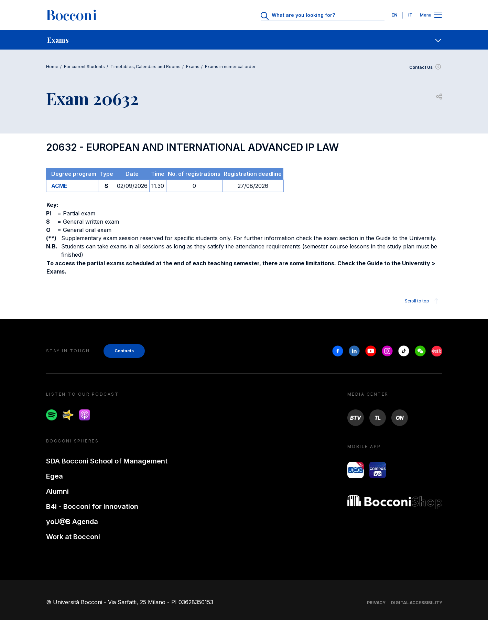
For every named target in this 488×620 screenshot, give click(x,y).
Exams (192, 66)
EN (394, 15)
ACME (59, 185)
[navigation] (244, 40)
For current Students (84, 66)
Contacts (124, 350)
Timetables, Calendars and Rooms (145, 66)
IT (410, 15)
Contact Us (425, 67)
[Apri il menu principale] (438, 15)
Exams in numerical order (230, 66)
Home (52, 66)
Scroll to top (422, 301)
